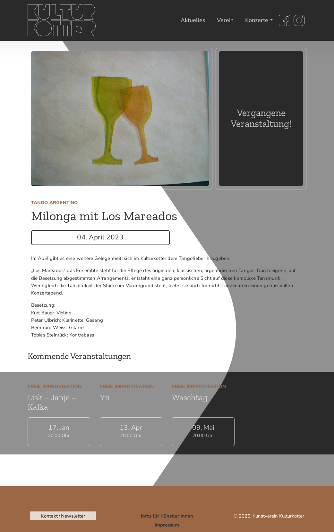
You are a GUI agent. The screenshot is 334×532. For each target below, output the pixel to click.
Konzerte (256, 20)
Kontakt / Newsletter (63, 516)
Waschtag (190, 397)
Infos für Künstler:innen (167, 516)
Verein (225, 20)
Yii (104, 397)
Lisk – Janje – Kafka (52, 402)
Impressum (167, 525)
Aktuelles (193, 20)
